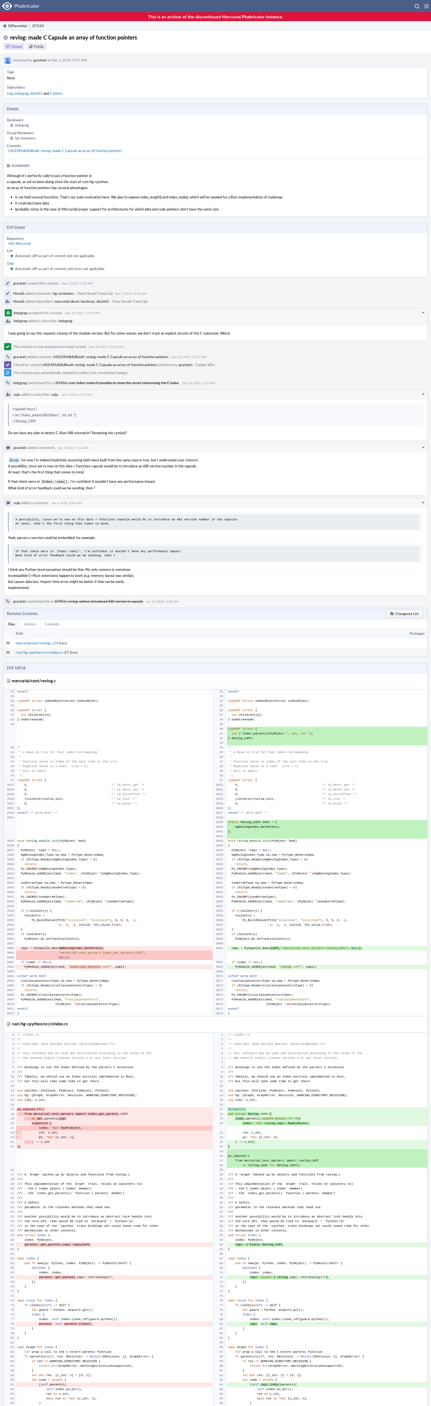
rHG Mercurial (19, 243)
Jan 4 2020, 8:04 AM (66, 502)
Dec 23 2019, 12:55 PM (189, 357)
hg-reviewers (25, 138)
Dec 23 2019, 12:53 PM (82, 313)
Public (39, 46)
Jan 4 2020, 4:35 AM (76, 394)
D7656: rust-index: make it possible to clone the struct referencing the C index (117, 382)
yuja (10, 93)
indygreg (22, 93)
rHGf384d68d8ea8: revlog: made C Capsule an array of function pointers (65, 150)
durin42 (36, 93)
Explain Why (205, 364)
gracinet (40, 60)
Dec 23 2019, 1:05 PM (198, 383)
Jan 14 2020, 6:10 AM (162, 601)
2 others (56, 93)
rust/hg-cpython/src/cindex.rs (39, 651)
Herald (18, 293)
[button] (426, 6)
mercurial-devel (66, 301)
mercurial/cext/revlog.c (34, 642)
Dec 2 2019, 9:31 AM (77, 283)
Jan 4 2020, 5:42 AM (73, 447)
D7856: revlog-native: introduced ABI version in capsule (99, 600)
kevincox (88, 301)
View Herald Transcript (95, 293)
